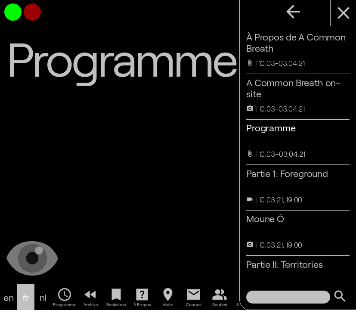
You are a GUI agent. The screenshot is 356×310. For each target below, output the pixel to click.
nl (43, 297)
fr (25, 297)
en (8, 297)
